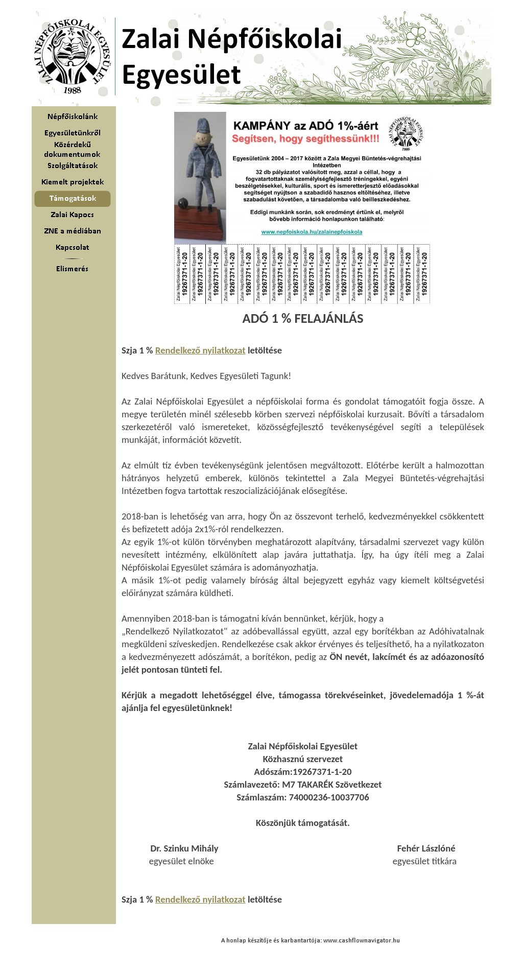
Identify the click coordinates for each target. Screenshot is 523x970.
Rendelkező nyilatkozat (200, 350)
